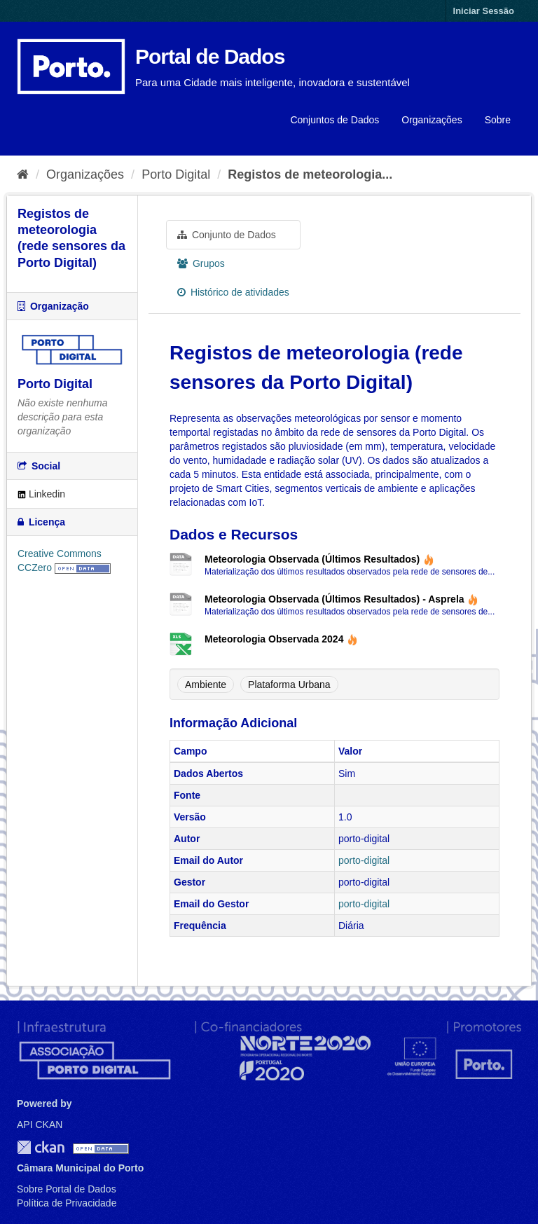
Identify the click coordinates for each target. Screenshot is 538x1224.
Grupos (201, 263)
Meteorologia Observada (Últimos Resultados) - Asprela (341, 599)
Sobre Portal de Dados (66, 1189)
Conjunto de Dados (226, 234)
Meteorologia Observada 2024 (281, 639)
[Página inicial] (23, 174)
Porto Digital (176, 174)
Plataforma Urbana (289, 684)
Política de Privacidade (66, 1203)
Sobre (498, 119)
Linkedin (41, 494)
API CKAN (39, 1124)
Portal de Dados (209, 56)
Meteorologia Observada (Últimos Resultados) (319, 559)
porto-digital (363, 860)
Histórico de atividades (233, 292)
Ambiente (205, 684)
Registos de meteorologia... (310, 174)
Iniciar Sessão (483, 11)
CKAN (40, 1147)
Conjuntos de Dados (334, 119)
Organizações (431, 119)
